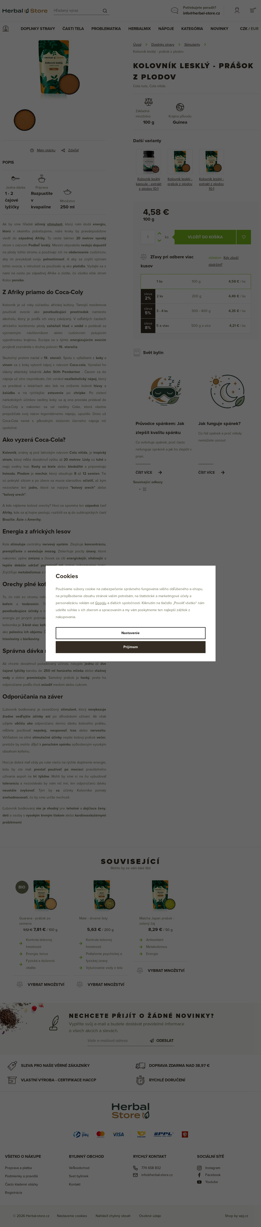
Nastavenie (130, 633)
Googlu (100, 603)
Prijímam (130, 647)
